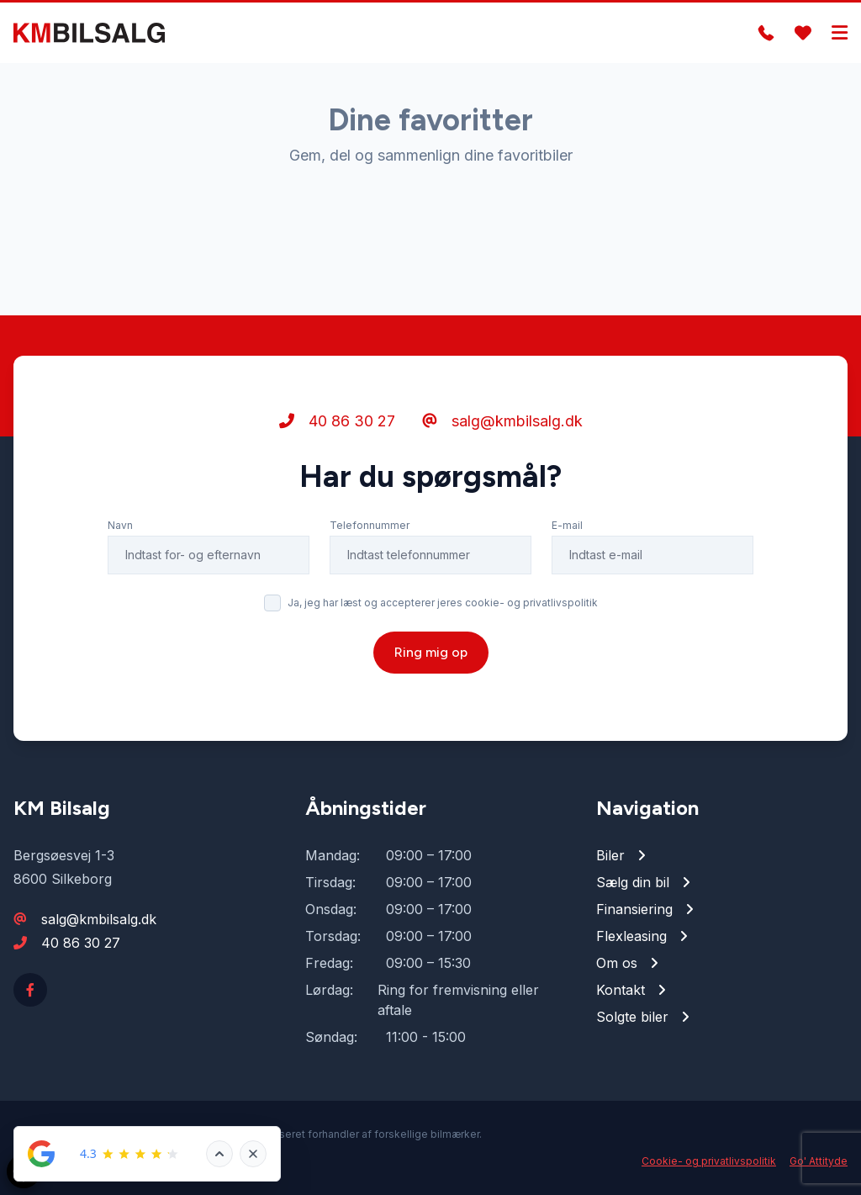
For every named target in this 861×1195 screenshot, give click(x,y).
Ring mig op (430, 652)
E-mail (567, 525)
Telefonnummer (369, 525)
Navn (120, 525)
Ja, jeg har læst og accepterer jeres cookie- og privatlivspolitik (443, 602)
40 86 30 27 (337, 421)
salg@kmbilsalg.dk (502, 421)
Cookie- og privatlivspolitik (709, 1161)
